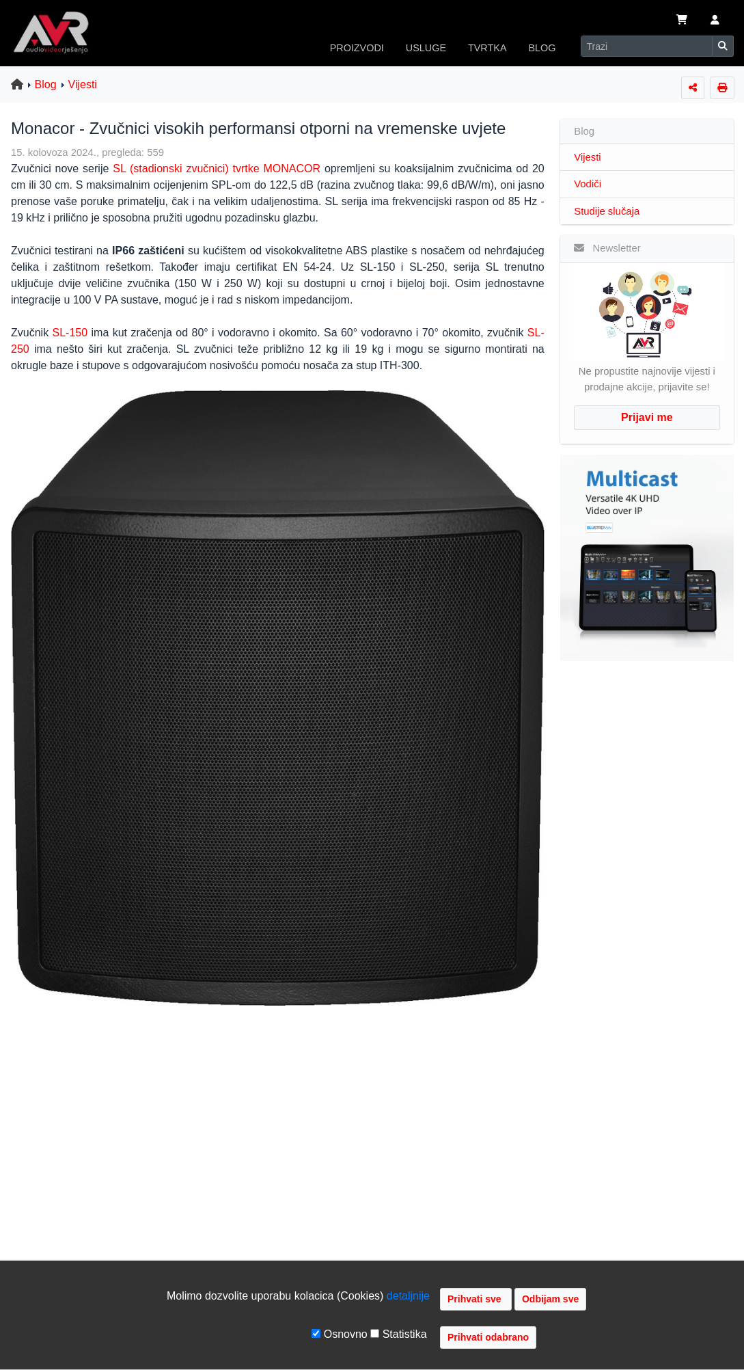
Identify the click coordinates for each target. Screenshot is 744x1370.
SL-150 (70, 332)
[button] (715, 21)
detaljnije (408, 1296)
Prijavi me (647, 417)
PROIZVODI (357, 47)
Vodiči (587, 183)
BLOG (542, 47)
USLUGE (426, 47)
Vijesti (82, 84)
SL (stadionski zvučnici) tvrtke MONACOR (214, 168)
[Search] (647, 46)
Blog (46, 84)
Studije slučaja (606, 211)
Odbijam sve (550, 1298)
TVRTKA (487, 47)
